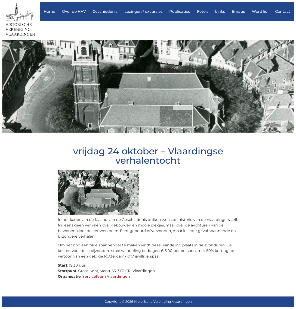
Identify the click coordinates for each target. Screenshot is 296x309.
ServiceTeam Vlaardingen (106, 276)
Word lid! (260, 11)
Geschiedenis (104, 11)
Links (220, 11)
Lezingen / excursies (143, 11)
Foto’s (202, 11)
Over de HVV (74, 11)
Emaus (238, 11)
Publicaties (179, 11)
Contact (282, 11)
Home (49, 11)
